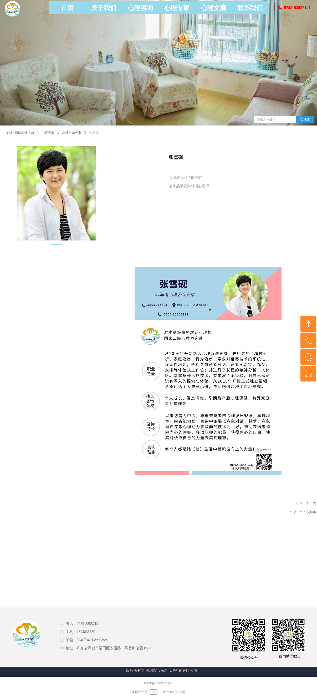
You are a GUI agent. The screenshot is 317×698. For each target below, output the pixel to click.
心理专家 (48, 133)
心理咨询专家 (71, 133)
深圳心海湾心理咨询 (20, 133)
